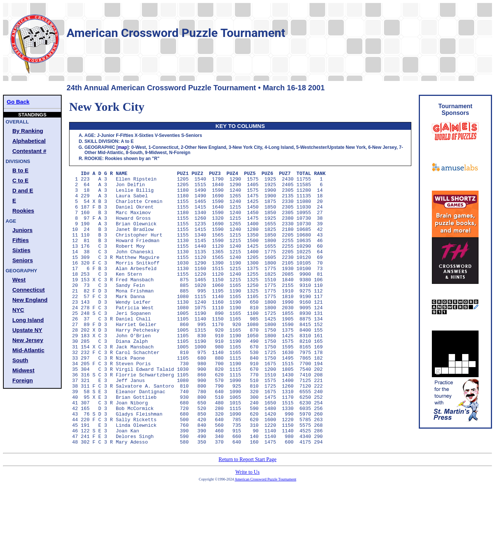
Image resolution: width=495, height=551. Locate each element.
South (20, 360)
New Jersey (27, 340)
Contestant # (29, 151)
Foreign (22, 380)
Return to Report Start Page (247, 514)
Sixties (21, 250)
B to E (20, 170)
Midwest (23, 370)
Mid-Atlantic (28, 350)
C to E (20, 180)
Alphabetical (29, 141)
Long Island (28, 320)
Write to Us (247, 527)
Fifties (20, 240)
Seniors (22, 260)
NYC (18, 310)
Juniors (22, 230)
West (19, 279)
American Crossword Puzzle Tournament (265, 534)
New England (29, 300)
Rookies (23, 210)
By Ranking (27, 131)
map (122, 147)
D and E (22, 190)
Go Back (18, 101)
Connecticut (28, 290)
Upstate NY (27, 330)
